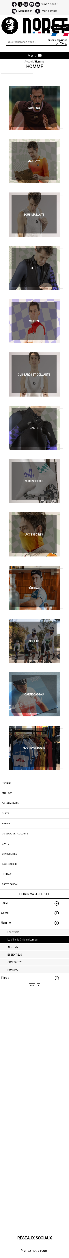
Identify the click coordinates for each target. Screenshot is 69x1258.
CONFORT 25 (15, 962)
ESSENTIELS (15, 954)
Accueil (29, 61)
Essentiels (13, 932)
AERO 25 (13, 947)
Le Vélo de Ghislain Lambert (23, 939)
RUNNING (13, 969)
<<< (32, 985)
